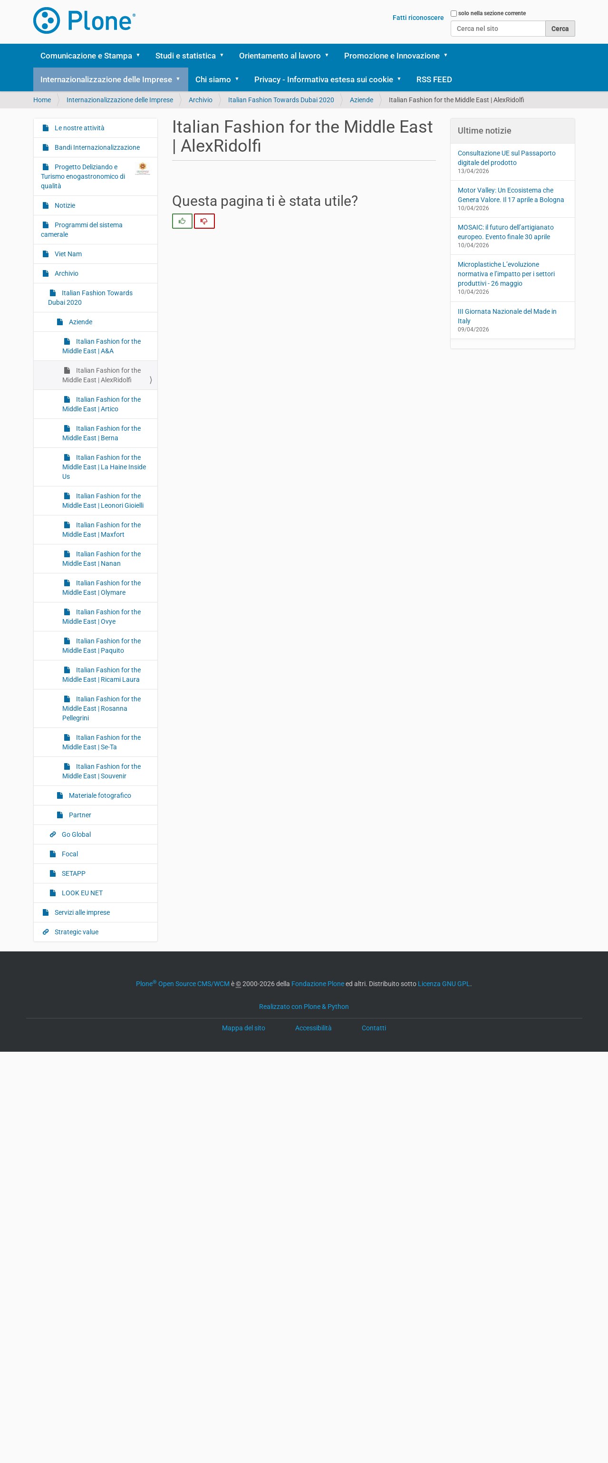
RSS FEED (434, 79)
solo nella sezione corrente (492, 13)
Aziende (361, 100)
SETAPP (73, 873)
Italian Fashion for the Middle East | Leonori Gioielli (103, 500)
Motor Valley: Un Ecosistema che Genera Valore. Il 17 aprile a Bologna (511, 194)
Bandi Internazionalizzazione (96, 147)
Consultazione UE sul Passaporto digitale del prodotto (507, 157)
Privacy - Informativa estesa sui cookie (323, 79)
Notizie (64, 205)
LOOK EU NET (81, 893)
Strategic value (75, 932)
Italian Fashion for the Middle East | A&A (101, 346)
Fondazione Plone (317, 984)
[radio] (182, 221)
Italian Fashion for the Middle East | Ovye (101, 616)
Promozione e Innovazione (392, 55)
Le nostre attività (79, 128)
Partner (79, 815)
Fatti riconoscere (418, 17)
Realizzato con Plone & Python (304, 1006)
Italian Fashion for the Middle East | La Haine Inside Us (104, 467)
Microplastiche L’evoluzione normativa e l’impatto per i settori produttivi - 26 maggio (506, 274)
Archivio (200, 100)
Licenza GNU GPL (444, 984)
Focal (69, 854)
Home (42, 100)
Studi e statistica (185, 55)
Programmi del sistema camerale (82, 229)
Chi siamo (213, 79)
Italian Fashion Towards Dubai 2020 (281, 100)
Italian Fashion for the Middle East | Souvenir (101, 771)
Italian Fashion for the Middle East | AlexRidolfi (101, 375)
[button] (141, 56)
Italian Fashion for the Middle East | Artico (101, 404)
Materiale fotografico (99, 795)
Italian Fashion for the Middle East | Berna (101, 433)
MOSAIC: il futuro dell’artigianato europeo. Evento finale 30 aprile (506, 232)
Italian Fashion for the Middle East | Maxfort (101, 529)
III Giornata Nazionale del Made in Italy (507, 316)
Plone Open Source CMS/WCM (183, 984)
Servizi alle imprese (81, 912)
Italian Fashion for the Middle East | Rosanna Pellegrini (101, 708)
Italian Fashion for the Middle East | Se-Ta (101, 742)
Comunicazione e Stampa (86, 55)
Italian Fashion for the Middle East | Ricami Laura (101, 674)
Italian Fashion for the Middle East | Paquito (101, 645)
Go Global (75, 834)
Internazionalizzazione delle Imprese (106, 79)
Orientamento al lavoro (280, 55)
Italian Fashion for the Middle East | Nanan (101, 558)
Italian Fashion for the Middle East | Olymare (101, 587)
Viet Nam (67, 254)
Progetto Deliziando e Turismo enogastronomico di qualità (96, 176)
